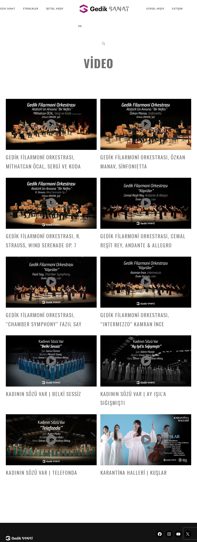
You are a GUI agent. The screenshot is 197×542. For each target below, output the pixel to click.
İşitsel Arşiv (54, 8)
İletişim (177, 8)
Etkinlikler (30, 8)
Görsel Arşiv (155, 8)
